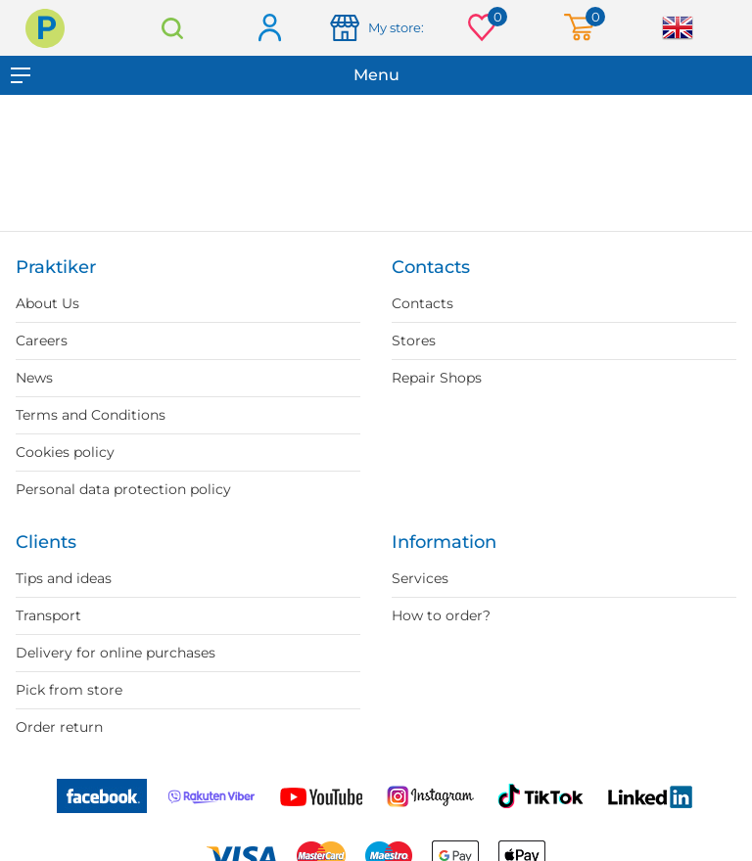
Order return (59, 727)
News (34, 377)
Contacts (422, 303)
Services (420, 578)
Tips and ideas (64, 578)
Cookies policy (65, 452)
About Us (47, 303)
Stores (414, 340)
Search (172, 28)
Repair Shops (437, 377)
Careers (42, 340)
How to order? (441, 615)
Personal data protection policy (123, 489)
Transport (48, 615)
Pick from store (69, 690)
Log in (269, 29)
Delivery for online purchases (115, 652)
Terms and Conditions (90, 415)
